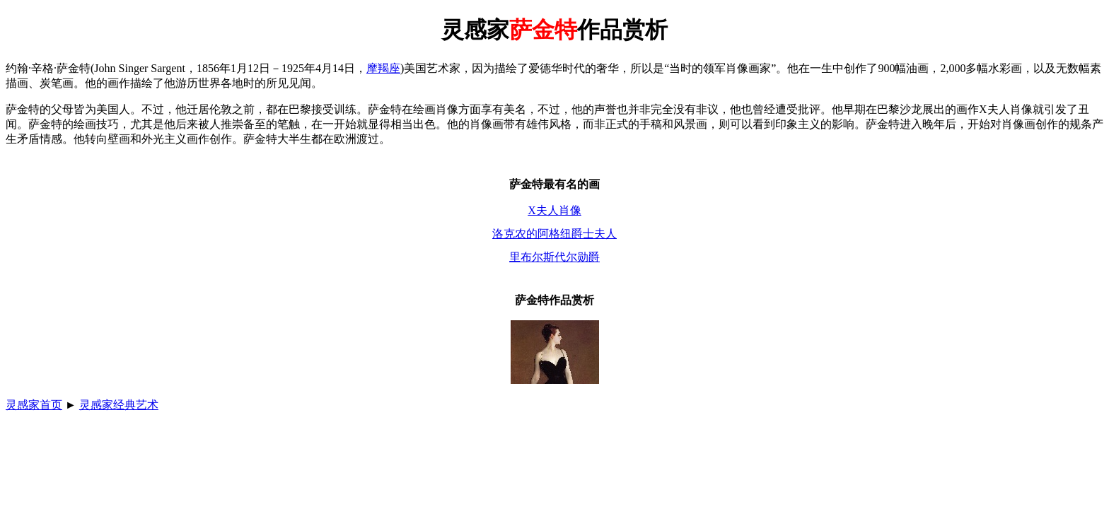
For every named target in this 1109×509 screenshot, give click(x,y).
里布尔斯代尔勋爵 (554, 257)
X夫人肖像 (554, 210)
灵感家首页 (34, 405)
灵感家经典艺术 (118, 405)
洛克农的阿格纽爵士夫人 (554, 234)
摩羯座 (383, 68)
